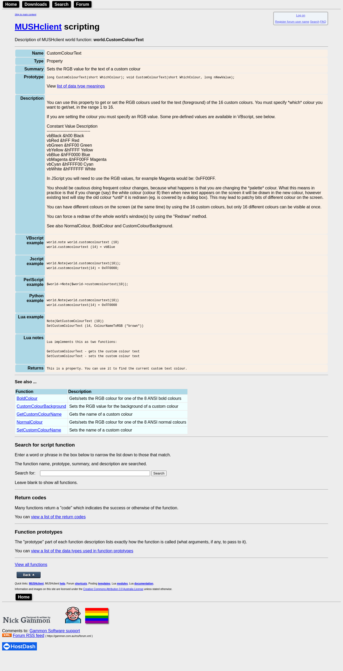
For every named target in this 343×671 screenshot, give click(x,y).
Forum (82, 4)
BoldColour (27, 413)
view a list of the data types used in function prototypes (82, 566)
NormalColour (30, 437)
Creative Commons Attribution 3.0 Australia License (113, 604)
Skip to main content (25, 14)
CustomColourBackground (41, 421)
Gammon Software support (55, 646)
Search (62, 4)
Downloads (36, 4)
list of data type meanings (81, 87)
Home (11, 4)
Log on (300, 15)
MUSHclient (38, 26)
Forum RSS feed (28, 651)
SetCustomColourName (39, 445)
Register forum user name (292, 21)
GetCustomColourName (39, 429)
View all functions (31, 580)
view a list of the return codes (58, 532)
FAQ (323, 21)
